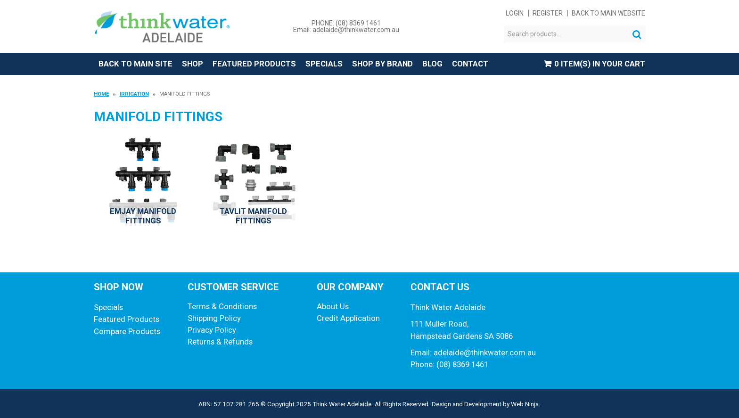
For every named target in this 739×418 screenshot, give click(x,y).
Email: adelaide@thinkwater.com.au (346, 29)
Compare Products (127, 331)
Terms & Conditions (222, 306)
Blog (432, 63)
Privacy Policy (212, 330)
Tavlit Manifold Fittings (253, 215)
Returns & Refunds (220, 341)
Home (101, 94)
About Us (333, 306)
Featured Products (254, 63)
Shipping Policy (214, 318)
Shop (192, 63)
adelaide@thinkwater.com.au (485, 352)
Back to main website (608, 13)
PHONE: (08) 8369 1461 (346, 23)
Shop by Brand (382, 63)
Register (548, 13)
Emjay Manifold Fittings (143, 215)
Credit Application (348, 318)
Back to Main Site (135, 63)
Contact (470, 63)
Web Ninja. (526, 404)
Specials (324, 63)
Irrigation (134, 94)
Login (515, 13)
